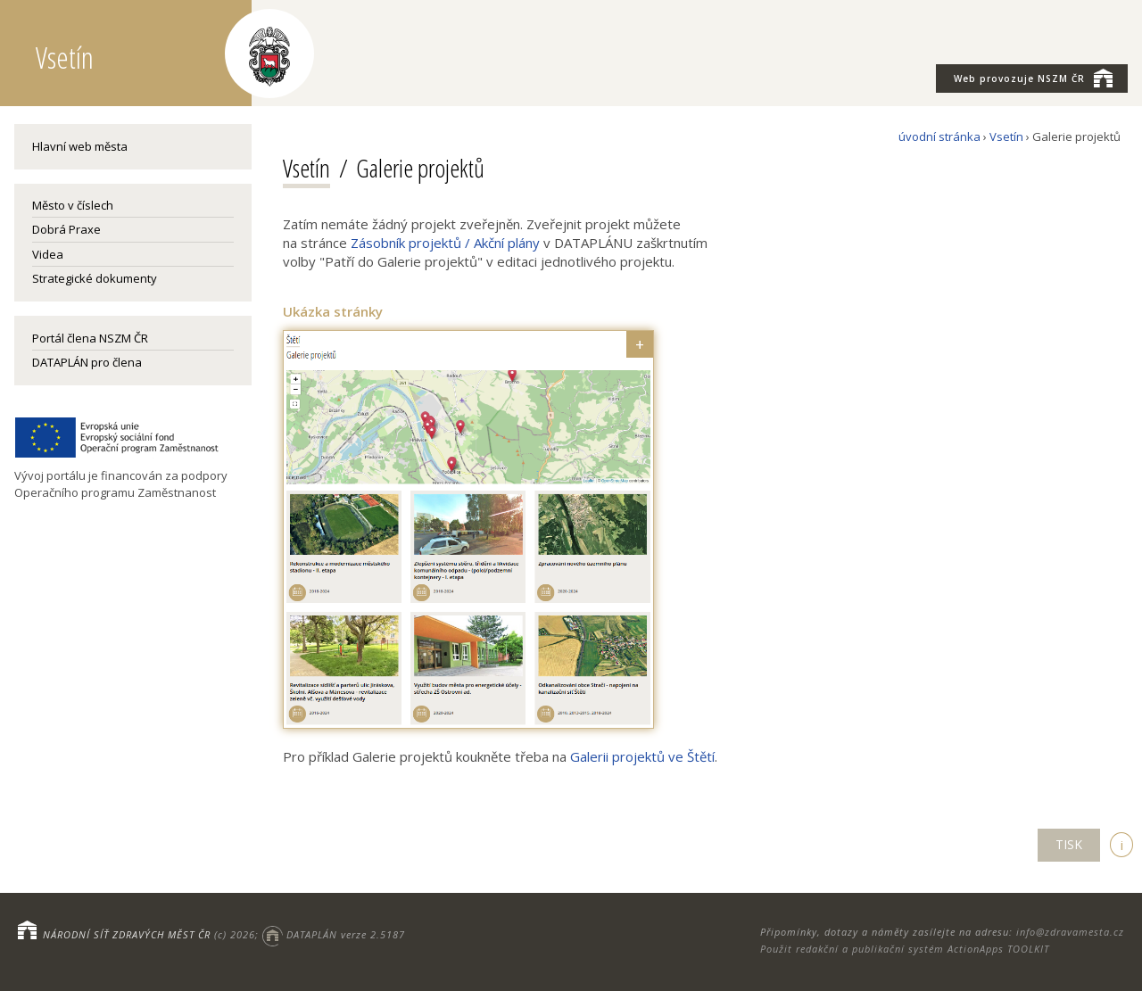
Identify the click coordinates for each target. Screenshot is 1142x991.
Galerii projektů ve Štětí (642, 756)
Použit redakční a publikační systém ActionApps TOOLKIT (904, 948)
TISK (1068, 844)
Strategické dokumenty (94, 278)
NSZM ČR (1033, 77)
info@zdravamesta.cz (1070, 931)
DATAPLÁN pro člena (87, 362)
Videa (47, 254)
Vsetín (1006, 136)
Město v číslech (72, 205)
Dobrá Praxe (66, 229)
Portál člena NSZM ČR (90, 338)
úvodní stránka (939, 136)
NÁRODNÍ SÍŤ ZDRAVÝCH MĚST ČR (127, 934)
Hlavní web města (80, 146)
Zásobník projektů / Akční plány (445, 243)
